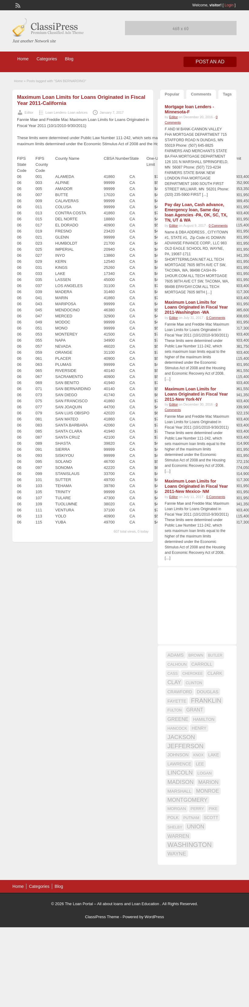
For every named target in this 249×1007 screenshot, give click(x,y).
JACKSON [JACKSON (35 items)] (181, 737)
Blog (69, 58)
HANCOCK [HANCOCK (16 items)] (177, 728)
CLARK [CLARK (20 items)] (214, 673)
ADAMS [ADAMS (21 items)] (175, 654)
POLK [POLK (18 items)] (173, 817)
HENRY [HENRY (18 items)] (199, 728)
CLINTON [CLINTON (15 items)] (194, 683)
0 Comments (218, 225)
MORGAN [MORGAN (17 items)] (176, 808)
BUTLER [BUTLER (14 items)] (215, 655)
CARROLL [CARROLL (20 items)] (201, 664)
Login (229, 5)
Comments (201, 94)
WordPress (154, 917)
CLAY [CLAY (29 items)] (174, 682)
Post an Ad (210, 61)
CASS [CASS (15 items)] (172, 673)
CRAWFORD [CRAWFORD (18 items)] (179, 691)
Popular (172, 94)
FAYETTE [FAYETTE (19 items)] (176, 701)
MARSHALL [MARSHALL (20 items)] (179, 791)
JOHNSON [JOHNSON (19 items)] (178, 754)
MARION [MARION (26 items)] (208, 782)
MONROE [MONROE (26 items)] (207, 791)
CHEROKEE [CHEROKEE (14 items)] (192, 673)
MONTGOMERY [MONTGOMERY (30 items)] (187, 800)
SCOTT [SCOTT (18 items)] (211, 817)
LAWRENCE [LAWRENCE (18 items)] (179, 763)
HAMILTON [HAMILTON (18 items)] (204, 719)
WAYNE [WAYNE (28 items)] (176, 854)
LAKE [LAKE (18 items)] (213, 754)
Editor (29, 112)
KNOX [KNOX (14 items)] (198, 755)
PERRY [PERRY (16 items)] (197, 808)
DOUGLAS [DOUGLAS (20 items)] (208, 691)
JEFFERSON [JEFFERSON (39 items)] (185, 746)
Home (23, 58)
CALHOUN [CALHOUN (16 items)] (177, 664)
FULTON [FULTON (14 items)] (174, 710)
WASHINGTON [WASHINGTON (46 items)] (189, 844)
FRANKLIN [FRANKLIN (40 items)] (206, 700)
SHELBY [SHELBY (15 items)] (174, 827)
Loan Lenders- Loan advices (66, 112)
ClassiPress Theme (102, 917)
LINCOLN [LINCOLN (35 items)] (180, 772)
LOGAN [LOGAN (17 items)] (204, 773)
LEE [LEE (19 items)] (200, 763)
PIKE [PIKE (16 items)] (213, 808)
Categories (46, 58)
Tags (227, 94)
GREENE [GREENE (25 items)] (177, 719)
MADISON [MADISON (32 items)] (180, 782)
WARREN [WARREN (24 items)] (178, 836)
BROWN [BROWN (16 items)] (196, 655)
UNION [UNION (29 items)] (195, 827)
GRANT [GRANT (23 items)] (194, 709)
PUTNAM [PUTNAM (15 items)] (191, 818)
